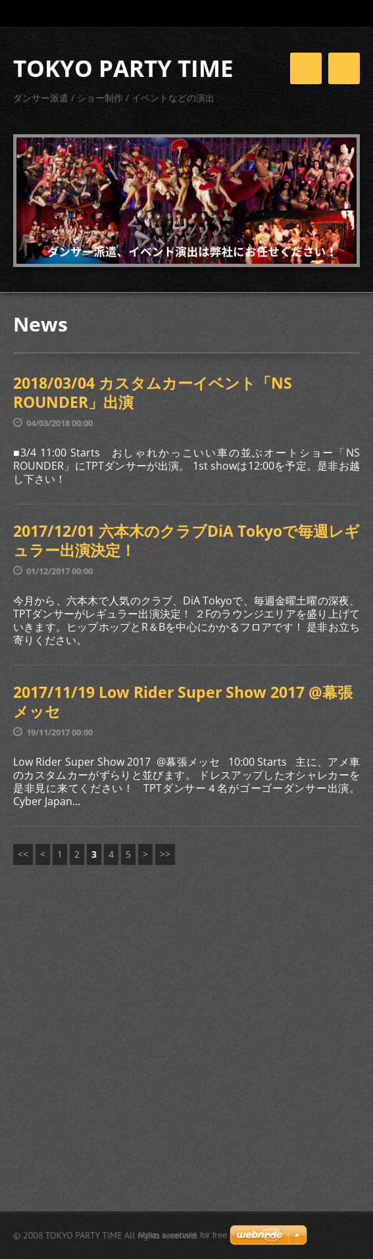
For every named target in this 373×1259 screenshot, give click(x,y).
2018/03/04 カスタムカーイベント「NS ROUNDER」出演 (152, 392)
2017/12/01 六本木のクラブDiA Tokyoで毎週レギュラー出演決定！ (186, 540)
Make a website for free (182, 1235)
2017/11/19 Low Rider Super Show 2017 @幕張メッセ (183, 701)
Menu (344, 68)
